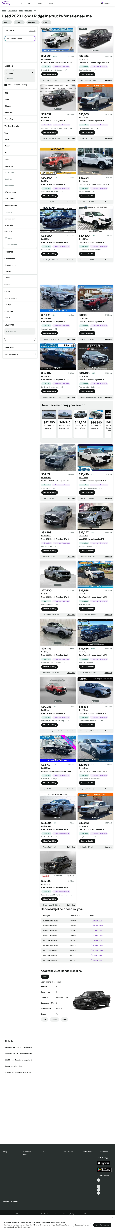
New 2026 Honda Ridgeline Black (64, 442)
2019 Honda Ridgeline (50, 966)
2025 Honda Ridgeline (50, 941)
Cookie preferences (82, 1225)
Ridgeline (28, 11)
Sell (29, 3)
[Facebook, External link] (98, 1183)
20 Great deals (96, 961)
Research (39, 3)
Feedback (99, 1214)
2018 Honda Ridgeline (50, 971)
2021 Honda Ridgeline (50, 956)
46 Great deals (96, 966)
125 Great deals (96, 941)
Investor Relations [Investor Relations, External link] (45, 1214)
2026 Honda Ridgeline (50, 936)
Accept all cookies (102, 1225)
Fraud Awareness (86, 1214)
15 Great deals (96, 936)
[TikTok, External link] (98, 1180)
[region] (57, 1223)
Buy (20, 3)
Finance (50, 3)
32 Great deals (96, 946)
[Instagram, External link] (98, 1189)
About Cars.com (18, 1214)
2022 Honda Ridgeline (50, 951)
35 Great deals (96, 951)
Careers (57, 1214)
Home (4, 11)
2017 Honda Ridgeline (50, 976)
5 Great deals (96, 971)
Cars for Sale (12, 11)
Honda (21, 11)
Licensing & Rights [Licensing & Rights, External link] (70, 1214)
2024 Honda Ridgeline (50, 946)
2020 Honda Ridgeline (50, 961)
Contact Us (31, 1214)
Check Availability (49, 74)
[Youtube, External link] (98, 1186)
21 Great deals (96, 976)
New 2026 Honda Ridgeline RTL (49, 443)
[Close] (112, 1217)
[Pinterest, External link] (98, 1193)
